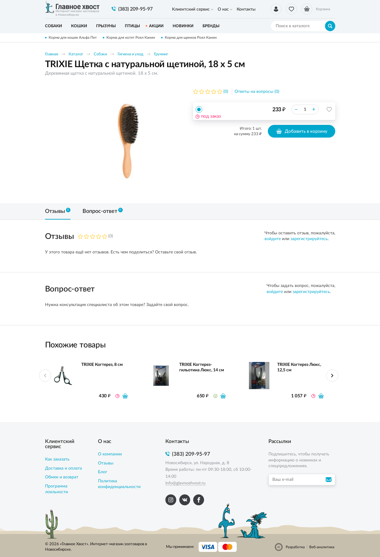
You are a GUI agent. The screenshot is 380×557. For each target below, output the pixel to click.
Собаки (100, 54)
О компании (110, 454)
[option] (128, 141)
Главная (51, 54)
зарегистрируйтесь (309, 239)
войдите (273, 239)
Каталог (76, 54)
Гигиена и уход (130, 54)
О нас (223, 9)
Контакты (246, 9)
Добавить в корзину (301, 131)
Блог (102, 472)
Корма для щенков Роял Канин (191, 37)
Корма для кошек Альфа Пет (73, 37)
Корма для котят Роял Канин (130, 37)
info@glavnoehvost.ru (185, 483)
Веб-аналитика (321, 547)
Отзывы (105, 463)
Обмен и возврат (61, 477)
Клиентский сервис (191, 9)
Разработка (295, 547)
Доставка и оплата (63, 468)
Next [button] (332, 376)
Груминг (161, 54)
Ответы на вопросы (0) (257, 92)
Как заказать (57, 459)
